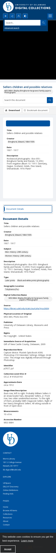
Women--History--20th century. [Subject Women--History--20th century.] (18, 256)
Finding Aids (8, 493)
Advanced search (12, 28)
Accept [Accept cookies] (7, 549)
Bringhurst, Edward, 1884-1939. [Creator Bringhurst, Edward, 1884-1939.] (21, 141)
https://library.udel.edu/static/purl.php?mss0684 (26, 308)
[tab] (28, 123)
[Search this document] (25, 100)
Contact (6, 524)
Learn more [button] (27, 541)
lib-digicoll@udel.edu (12, 469)
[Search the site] (22, 23)
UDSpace (7, 483)
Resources (7, 517)
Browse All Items (10, 510)
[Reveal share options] (12, 16)
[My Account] (18, 16)
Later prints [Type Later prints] (10, 280)
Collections (7, 514)
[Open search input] (5, 16)
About (5, 521)
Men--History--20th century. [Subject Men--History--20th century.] (16, 252)
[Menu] (50, 16)
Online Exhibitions (10, 490)
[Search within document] (50, 100)
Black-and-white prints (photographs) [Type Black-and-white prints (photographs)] (33, 280)
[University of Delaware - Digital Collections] (27, 6)
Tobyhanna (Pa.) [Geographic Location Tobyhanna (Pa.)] (12, 289)
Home (5, 507)
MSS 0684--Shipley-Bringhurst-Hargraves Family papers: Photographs (27, 91)
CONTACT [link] (7, 453)
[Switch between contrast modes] (25, 16)
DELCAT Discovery (10, 486)
